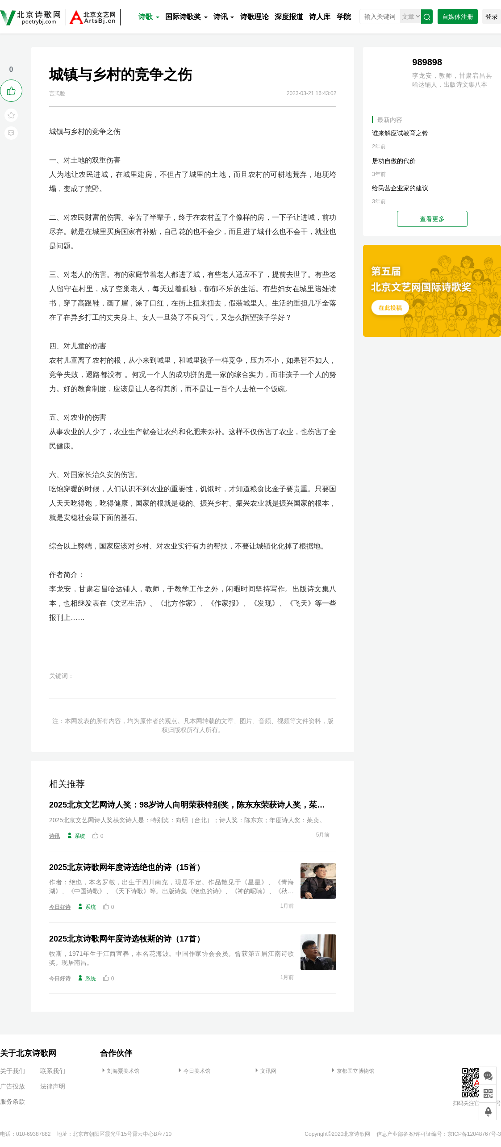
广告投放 (12, 1086)
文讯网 (264, 1071)
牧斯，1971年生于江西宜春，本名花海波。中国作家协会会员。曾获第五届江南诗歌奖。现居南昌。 (171, 958)
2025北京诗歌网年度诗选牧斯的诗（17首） (127, 938)
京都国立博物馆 (352, 1071)
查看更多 (432, 218)
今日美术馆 (193, 1071)
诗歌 (148, 17)
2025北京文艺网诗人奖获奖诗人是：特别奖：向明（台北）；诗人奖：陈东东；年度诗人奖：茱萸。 (187, 820)
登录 (491, 16)
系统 (76, 835)
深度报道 (289, 17)
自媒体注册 (457, 16)
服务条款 (12, 1101)
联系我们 (52, 1071)
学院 (344, 17)
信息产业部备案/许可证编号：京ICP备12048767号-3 (438, 1134)
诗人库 (319, 17)
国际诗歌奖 (186, 17)
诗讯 (223, 17)
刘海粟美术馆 (119, 1071)
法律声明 (52, 1086)
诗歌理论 (254, 17)
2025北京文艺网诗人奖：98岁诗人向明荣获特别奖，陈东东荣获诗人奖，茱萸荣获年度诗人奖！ (189, 804)
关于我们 (12, 1071)
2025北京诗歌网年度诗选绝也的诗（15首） (127, 867)
